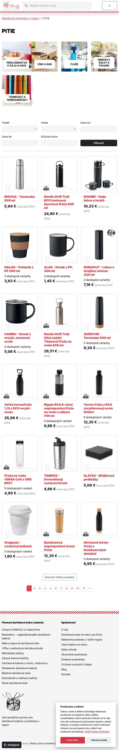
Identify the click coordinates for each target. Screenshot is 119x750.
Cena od (85, 122)
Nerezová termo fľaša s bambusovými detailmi (96, 548)
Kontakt (65, 674)
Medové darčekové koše (16, 673)
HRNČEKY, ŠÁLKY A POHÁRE (104, 62)
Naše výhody (69, 649)
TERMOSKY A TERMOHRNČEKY (17, 98)
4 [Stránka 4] (45, 588)
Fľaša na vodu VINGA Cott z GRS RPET (18, 479)
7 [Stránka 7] (61, 588)
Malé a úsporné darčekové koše (20, 643)
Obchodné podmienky (74, 654)
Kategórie (11, 744)
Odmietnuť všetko (99, 740)
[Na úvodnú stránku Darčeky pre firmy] (11, 5)
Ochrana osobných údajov (76, 664)
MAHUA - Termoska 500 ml (19, 198)
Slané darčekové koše (14, 683)
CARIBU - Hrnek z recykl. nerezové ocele (17, 337)
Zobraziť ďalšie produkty (59, 577)
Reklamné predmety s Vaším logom (81, 639)
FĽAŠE (74, 64)
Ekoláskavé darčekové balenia (19, 668)
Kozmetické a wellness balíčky (19, 678)
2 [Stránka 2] (34, 588)
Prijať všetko (72, 740)
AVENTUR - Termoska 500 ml (97, 336)
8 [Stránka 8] (66, 588)
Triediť (5, 122)
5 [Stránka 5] (50, 588)
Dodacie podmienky (73, 659)
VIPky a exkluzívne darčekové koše (22, 648)
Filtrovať (99, 143)
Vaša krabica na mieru (74, 644)
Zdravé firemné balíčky (15, 658)
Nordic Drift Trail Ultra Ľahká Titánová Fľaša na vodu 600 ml (58, 339)
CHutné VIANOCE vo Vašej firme (21, 629)
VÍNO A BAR (44, 64)
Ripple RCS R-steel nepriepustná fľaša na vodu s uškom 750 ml (59, 410)
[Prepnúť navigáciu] (109, 5)
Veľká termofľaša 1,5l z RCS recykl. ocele (18, 408)
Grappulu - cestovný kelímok (18, 544)
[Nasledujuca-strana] (89, 588)
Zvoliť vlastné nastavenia (97, 731)
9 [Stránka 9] (72, 588)
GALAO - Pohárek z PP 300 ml (18, 269)
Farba (44, 122)
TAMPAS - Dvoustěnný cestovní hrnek (55, 479)
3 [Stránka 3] (39, 588)
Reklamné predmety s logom (20, 18)
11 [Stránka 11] (84, 588)
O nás (64, 629)
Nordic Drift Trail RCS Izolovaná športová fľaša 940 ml (59, 202)
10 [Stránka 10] (78, 588)
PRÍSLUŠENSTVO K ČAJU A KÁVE (17, 64)
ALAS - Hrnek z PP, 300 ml (58, 269)
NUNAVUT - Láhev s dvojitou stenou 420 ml (99, 271)
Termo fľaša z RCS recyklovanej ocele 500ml (98, 408)
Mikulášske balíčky (13, 653)
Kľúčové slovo (49, 136)
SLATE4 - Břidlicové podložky (99, 477)
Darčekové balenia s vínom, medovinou (25, 663)
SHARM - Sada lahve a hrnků (95, 198)
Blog (64, 669)
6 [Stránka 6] (56, 588)
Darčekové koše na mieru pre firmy (81, 634)
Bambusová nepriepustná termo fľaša (59, 546)
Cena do (7, 136)
